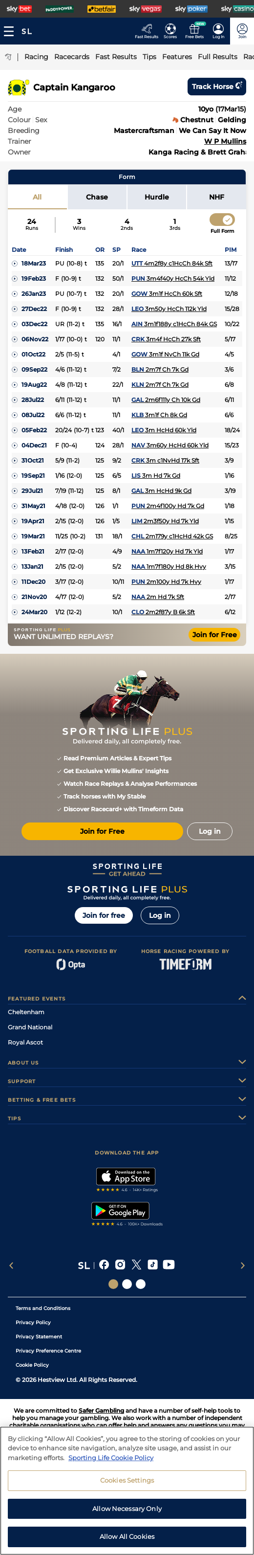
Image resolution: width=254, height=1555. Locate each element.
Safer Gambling (101, 1410)
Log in (160, 915)
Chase (97, 197)
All (37, 197)
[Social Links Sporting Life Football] (141, 1284)
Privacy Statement (39, 1336)
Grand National (30, 1027)
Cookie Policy (32, 1365)
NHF (216, 197)
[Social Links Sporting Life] (113, 1284)
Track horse (217, 86)
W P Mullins (225, 141)
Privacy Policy (33, 1322)
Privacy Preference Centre (48, 1351)
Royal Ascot (25, 1042)
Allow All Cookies (127, 1543)
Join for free (104, 915)
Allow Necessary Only (127, 1515)
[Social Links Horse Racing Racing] (127, 1284)
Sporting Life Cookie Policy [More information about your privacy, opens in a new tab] (110, 1463)
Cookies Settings (127, 1486)
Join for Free (214, 634)
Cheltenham (26, 1012)
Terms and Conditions (43, 1308)
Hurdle (157, 197)
